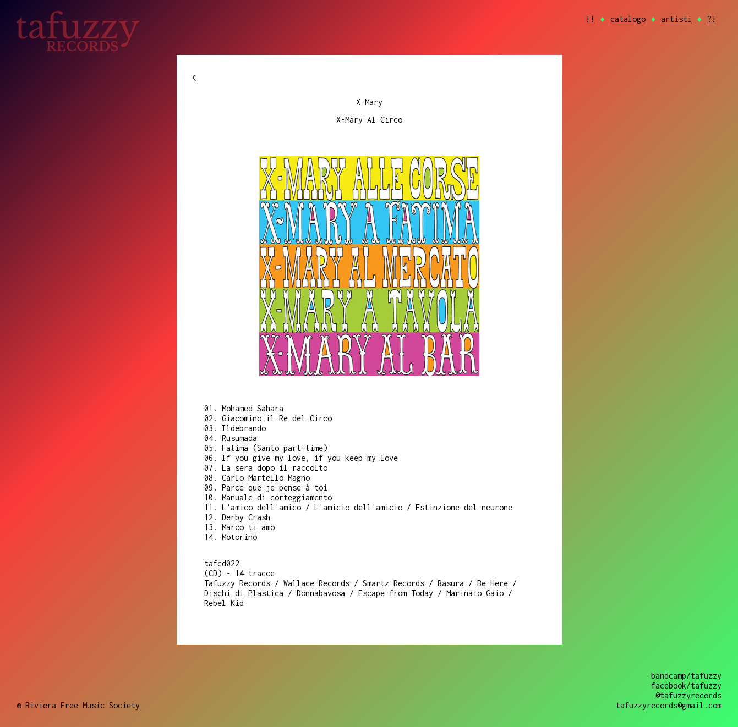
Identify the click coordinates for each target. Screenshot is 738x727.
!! (590, 19)
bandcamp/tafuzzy (686, 675)
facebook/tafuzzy (686, 685)
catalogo (628, 19)
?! (711, 19)
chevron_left (194, 78)
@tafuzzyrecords (688, 695)
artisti (676, 19)
